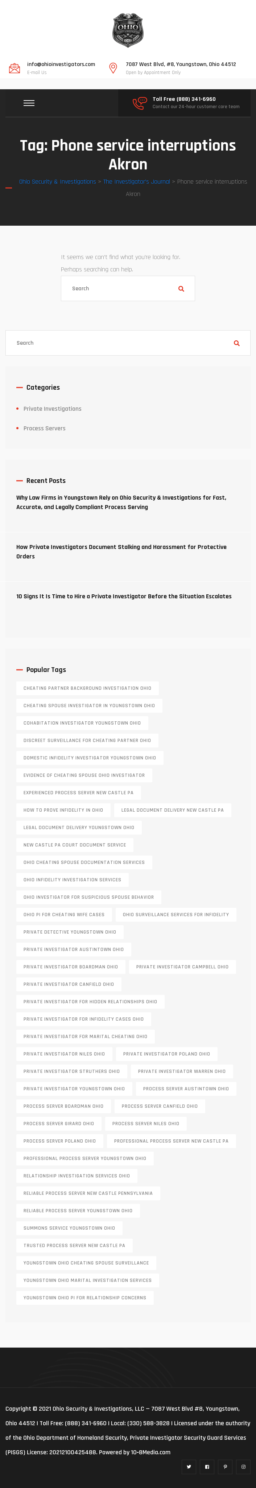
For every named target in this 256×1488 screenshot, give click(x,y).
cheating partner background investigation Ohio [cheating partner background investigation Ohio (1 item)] (88, 688)
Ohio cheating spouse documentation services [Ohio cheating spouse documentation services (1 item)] (84, 862)
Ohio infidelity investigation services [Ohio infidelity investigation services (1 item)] (72, 880)
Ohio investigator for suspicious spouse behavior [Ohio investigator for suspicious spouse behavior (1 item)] (89, 897)
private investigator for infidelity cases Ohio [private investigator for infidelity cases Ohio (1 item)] (84, 1019)
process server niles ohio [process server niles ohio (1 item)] (145, 1123)
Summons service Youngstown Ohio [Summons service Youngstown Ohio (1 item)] (69, 1228)
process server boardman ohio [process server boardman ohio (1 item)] (64, 1106)
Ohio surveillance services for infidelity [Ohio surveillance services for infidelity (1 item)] (176, 914)
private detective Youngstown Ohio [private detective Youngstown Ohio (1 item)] (70, 932)
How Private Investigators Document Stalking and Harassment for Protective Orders (121, 552)
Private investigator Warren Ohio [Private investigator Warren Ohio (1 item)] (182, 1071)
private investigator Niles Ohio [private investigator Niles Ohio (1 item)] (64, 1054)
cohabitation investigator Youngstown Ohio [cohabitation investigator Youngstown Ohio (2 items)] (82, 723)
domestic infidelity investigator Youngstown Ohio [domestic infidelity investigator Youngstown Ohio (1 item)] (90, 758)
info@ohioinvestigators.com (61, 64)
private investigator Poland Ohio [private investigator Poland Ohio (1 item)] (166, 1054)
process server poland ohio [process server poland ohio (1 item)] (60, 1141)
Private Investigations (53, 409)
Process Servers (45, 428)
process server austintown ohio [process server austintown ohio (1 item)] (186, 1089)
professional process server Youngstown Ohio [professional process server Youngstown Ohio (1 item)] (85, 1158)
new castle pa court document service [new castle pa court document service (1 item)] (75, 845)
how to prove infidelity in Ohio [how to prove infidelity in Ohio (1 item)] (63, 810)
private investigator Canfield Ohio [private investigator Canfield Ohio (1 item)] (69, 984)
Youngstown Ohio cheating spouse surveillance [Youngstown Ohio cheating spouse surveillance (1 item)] (86, 1263)
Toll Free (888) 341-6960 (184, 99)
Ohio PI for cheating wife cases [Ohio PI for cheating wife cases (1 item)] (64, 914)
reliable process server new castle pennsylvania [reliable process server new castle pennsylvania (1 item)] (88, 1193)
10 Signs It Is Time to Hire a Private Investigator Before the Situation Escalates (124, 596)
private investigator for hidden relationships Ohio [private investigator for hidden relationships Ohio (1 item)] (90, 1002)
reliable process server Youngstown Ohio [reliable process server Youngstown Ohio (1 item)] (78, 1211)
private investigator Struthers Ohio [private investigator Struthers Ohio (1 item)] (72, 1071)
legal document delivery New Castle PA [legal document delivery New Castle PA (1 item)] (172, 810)
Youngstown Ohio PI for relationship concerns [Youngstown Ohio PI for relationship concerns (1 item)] (85, 1298)
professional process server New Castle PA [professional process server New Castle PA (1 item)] (171, 1141)
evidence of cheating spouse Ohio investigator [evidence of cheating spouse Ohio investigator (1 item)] (84, 775)
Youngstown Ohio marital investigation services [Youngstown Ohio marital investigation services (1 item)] (88, 1280)
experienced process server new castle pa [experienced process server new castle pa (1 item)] (79, 793)
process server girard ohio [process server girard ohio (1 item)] (59, 1123)
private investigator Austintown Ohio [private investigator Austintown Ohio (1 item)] (74, 949)
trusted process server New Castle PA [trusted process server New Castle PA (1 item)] (74, 1245)
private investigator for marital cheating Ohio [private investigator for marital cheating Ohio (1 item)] (86, 1036)
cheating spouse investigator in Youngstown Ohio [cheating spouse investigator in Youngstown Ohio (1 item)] (89, 705)
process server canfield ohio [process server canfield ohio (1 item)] (160, 1106)
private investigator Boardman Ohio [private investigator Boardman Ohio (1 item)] (71, 967)
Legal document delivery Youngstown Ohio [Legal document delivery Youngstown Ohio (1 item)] (79, 827)
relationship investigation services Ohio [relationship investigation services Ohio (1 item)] (77, 1176)
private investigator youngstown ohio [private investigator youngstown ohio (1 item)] (74, 1089)
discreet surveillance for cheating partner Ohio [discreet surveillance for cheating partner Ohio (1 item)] (87, 740)
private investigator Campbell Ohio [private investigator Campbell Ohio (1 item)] (182, 967)
